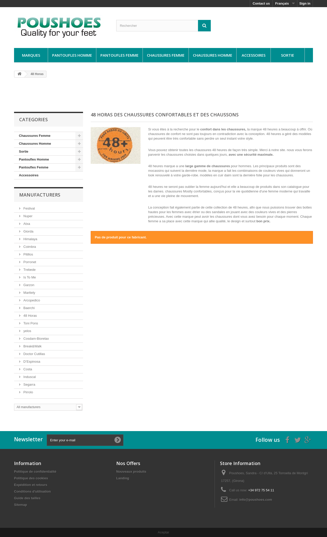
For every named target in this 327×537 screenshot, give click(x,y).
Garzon (28, 285)
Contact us (261, 3)
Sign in (304, 3)
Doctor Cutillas (33, 354)
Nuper (27, 216)
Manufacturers (39, 195)
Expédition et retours (30, 485)
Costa (27, 369)
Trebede (29, 270)
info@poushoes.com (255, 500)
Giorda (27, 231)
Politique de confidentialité (35, 471)
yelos (26, 331)
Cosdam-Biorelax (35, 338)
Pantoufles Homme (72, 55)
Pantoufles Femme (119, 55)
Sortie (287, 55)
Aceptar (163, 532)
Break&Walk (32, 346)
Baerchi (28, 308)
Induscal (29, 377)
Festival (28, 208)
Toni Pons (30, 323)
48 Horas (29, 316)
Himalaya (29, 239)
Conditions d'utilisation (32, 491)
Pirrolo (27, 392)
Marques (31, 55)
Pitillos (27, 254)
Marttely (28, 293)
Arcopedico (31, 300)
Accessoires (253, 55)
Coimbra (29, 247)
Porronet (29, 262)
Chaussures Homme (212, 55)
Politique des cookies (31, 478)
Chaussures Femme (165, 55)
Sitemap (20, 505)
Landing (122, 478)
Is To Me (29, 277)
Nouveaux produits (131, 471)
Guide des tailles (27, 498)
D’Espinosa (31, 361)
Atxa (26, 224)
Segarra (28, 384)
